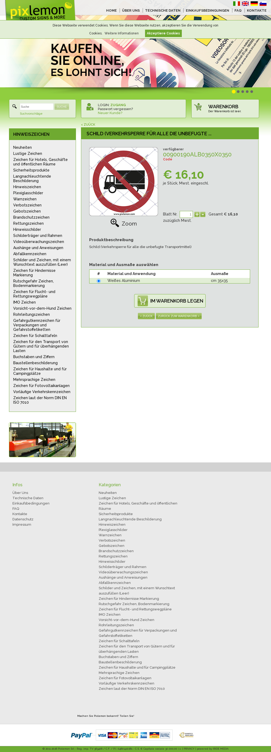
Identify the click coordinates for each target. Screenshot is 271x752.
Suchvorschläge (31, 113)
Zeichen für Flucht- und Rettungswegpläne (34, 294)
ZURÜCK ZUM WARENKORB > (179, 316)
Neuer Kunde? (110, 113)
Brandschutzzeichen (31, 217)
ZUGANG (118, 105)
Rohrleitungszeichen (31, 314)
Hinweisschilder (27, 229)
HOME (111, 10)
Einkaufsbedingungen (30, 503)
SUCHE (62, 106)
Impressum (21, 524)
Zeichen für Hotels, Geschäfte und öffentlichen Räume (40, 161)
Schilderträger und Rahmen (37, 235)
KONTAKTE (257, 10)
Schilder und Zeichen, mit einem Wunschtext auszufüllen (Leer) (42, 262)
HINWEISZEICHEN (31, 134)
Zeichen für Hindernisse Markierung (34, 272)
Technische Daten (27, 498)
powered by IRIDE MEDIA (213, 748)
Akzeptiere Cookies (163, 33)
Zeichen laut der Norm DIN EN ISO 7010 (40, 400)
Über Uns (20, 493)
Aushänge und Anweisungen (38, 248)
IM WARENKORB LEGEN (176, 301)
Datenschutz (22, 519)
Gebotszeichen (27, 211)
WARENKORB (223, 106)
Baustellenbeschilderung (35, 363)
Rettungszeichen (28, 223)
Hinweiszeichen (27, 187)
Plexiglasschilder (28, 193)
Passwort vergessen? (115, 109)
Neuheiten (22, 147)
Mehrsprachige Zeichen (34, 379)
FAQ (238, 10)
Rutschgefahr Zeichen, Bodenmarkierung (33, 283)
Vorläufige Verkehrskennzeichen (41, 392)
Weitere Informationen (122, 33)
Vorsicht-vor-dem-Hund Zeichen (42, 308)
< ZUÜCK (88, 125)
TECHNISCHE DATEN (162, 10)
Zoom (123, 223)
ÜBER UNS (131, 10)
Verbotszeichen (27, 205)
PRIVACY (189, 748)
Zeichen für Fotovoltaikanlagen (41, 386)
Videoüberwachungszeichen (38, 242)
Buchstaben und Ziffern (34, 357)
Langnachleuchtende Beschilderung (32, 178)
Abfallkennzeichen (29, 254)
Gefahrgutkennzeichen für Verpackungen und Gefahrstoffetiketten (36, 325)
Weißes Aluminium (123, 280)
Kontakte (19, 514)
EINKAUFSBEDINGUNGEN (207, 10)
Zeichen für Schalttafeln (35, 336)
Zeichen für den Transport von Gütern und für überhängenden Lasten (41, 346)
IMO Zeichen (24, 302)
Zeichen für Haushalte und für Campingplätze (40, 371)
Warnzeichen (25, 199)
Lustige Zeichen (27, 153)
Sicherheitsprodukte (31, 170)
